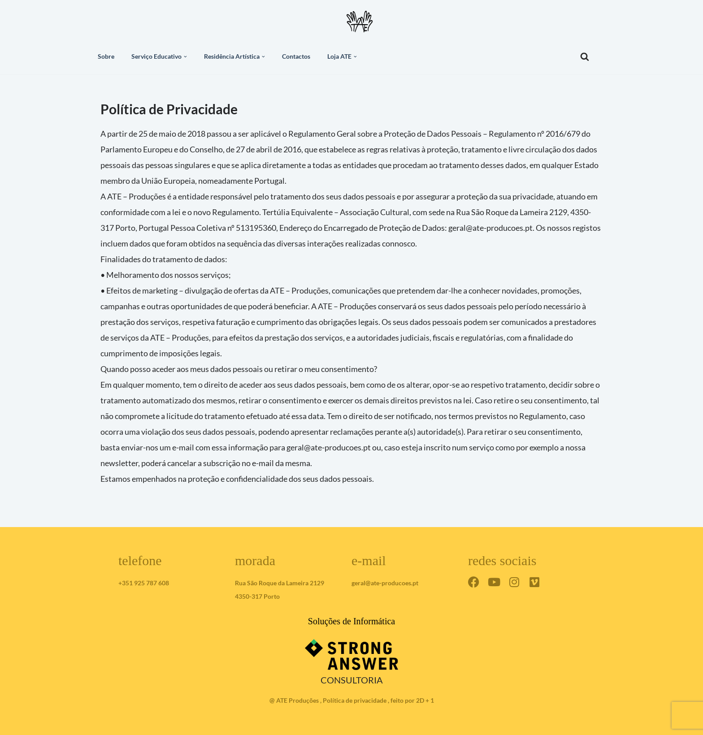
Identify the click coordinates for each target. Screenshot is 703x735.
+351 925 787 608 (143, 583)
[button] (185, 56)
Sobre (106, 56)
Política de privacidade (354, 700)
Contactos (296, 56)
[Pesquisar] (584, 56)
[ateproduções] (359, 21)
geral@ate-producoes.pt (385, 583)
